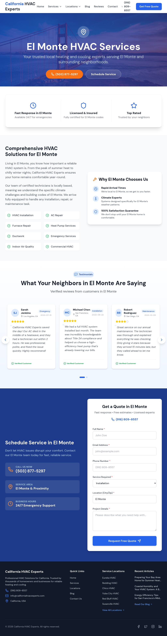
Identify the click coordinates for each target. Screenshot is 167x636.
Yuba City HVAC (110, 593)
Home (40, 6)
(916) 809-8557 (126, 6)
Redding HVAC (109, 583)
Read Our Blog (143, 604)
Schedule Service (103, 74)
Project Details (101, 508)
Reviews (99, 6)
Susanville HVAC (110, 603)
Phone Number (101, 461)
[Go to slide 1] (82, 377)
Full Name (98, 429)
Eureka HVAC (109, 577)
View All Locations (113, 610)
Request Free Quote (124, 541)
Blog (87, 6)
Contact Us (76, 598)
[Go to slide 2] (86, 377)
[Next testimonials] (162, 340)
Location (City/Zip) (103, 492)
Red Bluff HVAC (110, 598)
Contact (113, 6)
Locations (73, 6)
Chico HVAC (108, 588)
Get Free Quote (149, 6)
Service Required (102, 476)
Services (55, 6)
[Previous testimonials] (5, 340)
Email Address (100, 445)
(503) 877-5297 (64, 74)
